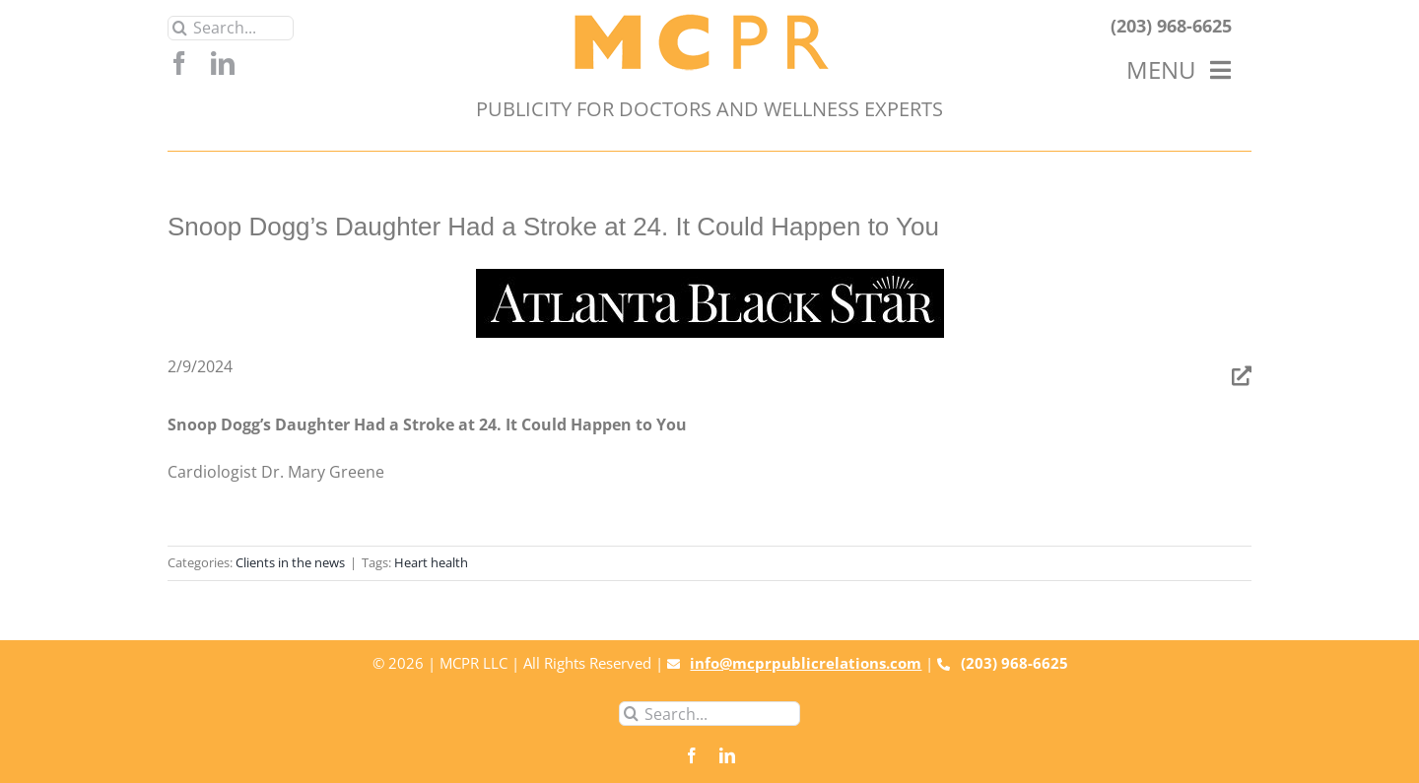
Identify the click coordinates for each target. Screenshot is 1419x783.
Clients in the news (290, 562)
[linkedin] (223, 63)
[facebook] (179, 63)
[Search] (180, 28)
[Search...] (231, 28)
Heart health (431, 562)
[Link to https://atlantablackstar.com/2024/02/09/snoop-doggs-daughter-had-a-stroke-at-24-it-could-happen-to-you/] (1241, 376)
